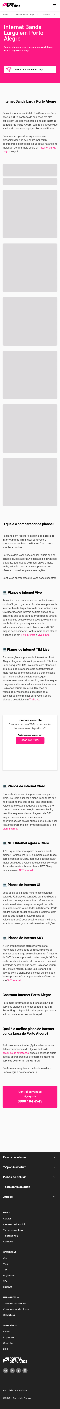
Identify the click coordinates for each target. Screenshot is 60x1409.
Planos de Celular (14, 1177)
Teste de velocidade (14, 1303)
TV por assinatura (13, 1230)
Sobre (6, 1331)
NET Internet (26, 870)
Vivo (5, 1264)
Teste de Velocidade (16, 1187)
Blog (5, 1348)
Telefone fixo (10, 1235)
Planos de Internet (15, 1157)
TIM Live (34, 699)
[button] (54, 5)
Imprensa (8, 1337)
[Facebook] (18, 1370)
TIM (5, 1269)
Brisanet (7, 1287)
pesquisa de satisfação (16, 1052)
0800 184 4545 (30, 740)
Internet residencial (14, 1224)
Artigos (8, 1197)
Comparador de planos (16, 1309)
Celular (7, 1218)
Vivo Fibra (43, 634)
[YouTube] (5, 1370)
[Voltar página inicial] (11, 5)
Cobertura (9, 1315)
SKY (5, 1281)
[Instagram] (25, 1370)
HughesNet (9, 1275)
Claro (6, 1258)
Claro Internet (10, 828)
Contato (8, 1343)
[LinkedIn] (12, 1370)
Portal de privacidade (15, 1390)
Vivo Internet (28, 634)
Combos (8, 1241)
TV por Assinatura (14, 1167)
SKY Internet (14, 980)
